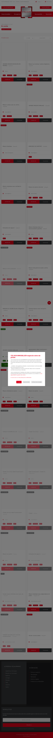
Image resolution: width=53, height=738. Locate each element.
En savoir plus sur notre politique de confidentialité (21, 377)
